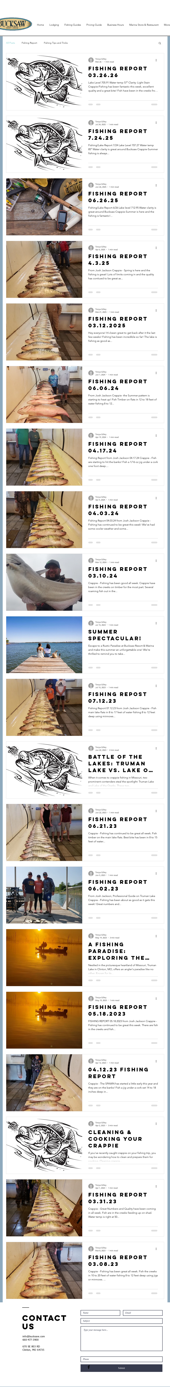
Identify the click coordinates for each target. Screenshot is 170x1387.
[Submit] (121, 1368)
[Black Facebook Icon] (88, 1367)
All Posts (10, 42)
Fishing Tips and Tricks (56, 42)
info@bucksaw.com (34, 1336)
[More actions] (157, 60)
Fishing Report (29, 42)
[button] (159, 43)
